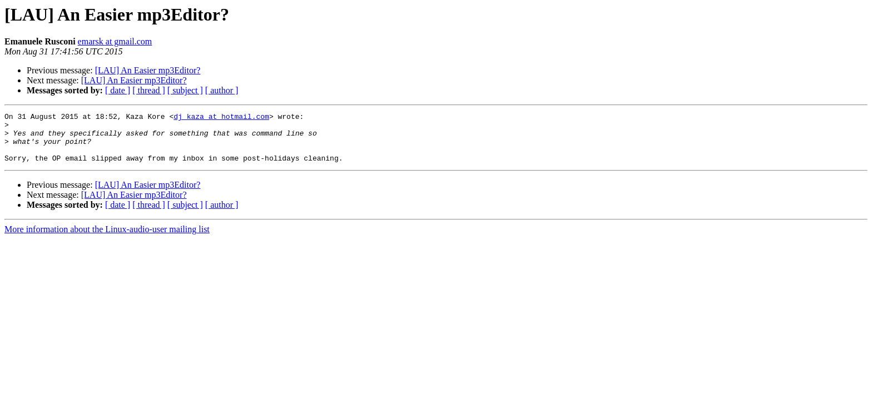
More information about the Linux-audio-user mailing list (107, 239)
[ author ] (222, 90)
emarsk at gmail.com (115, 41)
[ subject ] (185, 90)
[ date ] (117, 90)
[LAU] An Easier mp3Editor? (148, 70)
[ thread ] (148, 90)
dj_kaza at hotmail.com (221, 118)
